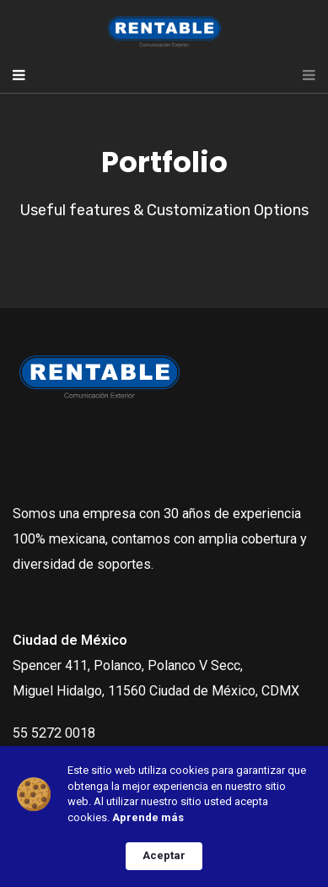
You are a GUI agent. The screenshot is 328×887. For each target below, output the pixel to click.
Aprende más (148, 817)
